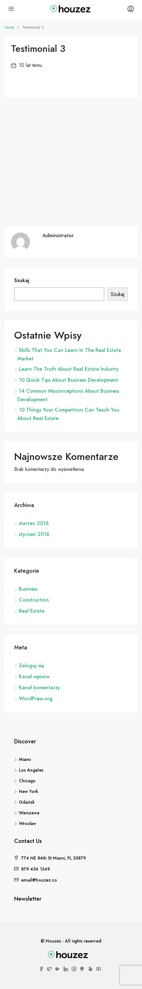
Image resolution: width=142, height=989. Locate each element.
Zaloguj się (31, 665)
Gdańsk (27, 802)
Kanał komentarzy (39, 687)
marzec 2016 (34, 523)
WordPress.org (36, 698)
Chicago (27, 781)
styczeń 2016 (34, 534)
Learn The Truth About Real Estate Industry (69, 369)
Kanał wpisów (34, 676)
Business (28, 589)
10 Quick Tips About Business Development (68, 380)
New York (28, 791)
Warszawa (29, 813)
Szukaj (21, 280)
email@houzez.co (39, 880)
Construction (34, 600)
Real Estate (31, 611)
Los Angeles (31, 770)
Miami (25, 759)
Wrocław (27, 823)
